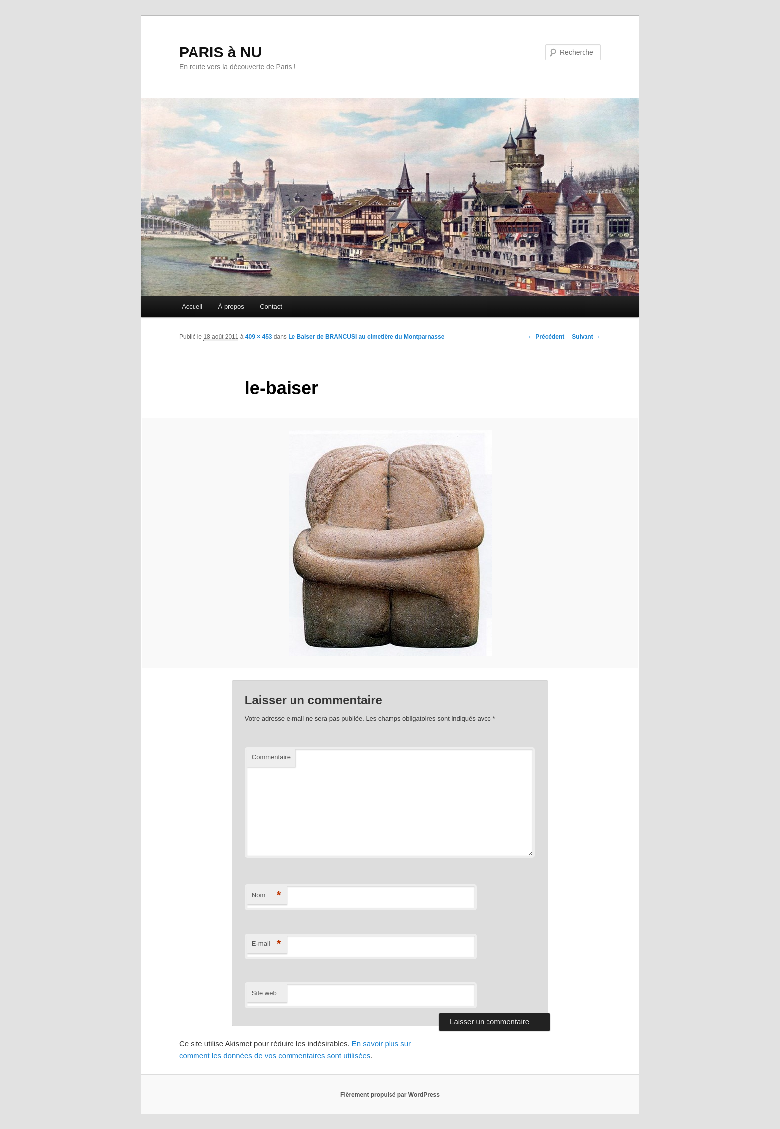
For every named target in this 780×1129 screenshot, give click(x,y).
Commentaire (271, 757)
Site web (264, 993)
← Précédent (546, 336)
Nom (266, 895)
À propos (231, 306)
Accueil (192, 306)
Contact (271, 306)
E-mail (266, 944)
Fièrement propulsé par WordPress (390, 1094)
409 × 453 (258, 336)
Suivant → (586, 336)
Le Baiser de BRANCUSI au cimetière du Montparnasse (366, 336)
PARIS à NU (220, 52)
